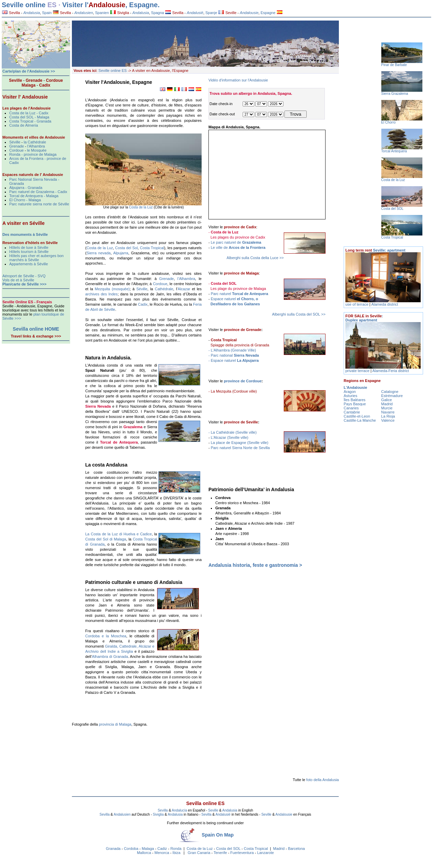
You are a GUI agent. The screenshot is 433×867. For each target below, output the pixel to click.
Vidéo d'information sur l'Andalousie (238, 80)
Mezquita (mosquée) (112, 289)
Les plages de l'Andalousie (26, 108)
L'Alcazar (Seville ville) (230, 437)
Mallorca (144, 853)
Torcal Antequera (394, 151)
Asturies (350, 396)
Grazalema (132, 427)
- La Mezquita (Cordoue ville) (232, 391)
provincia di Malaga (115, 724)
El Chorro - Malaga (25, 200)
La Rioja (388, 416)
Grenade (166, 279)
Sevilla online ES (205, 803)
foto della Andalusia (322, 780)
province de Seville (241, 422)
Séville (141, 289)
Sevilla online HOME (36, 329)
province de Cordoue (243, 381)
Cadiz (162, 848)
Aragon (350, 392)
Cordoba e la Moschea (105, 636)
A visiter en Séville (23, 223)
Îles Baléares (355, 400)
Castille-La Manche (360, 420)
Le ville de (238, 247)
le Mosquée (37, 150)
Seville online (24, 5)
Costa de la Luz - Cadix (28, 113)
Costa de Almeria (23, 125)
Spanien (102, 13)
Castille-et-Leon (357, 416)
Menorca (161, 853)
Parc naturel (239, 294)
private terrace (357, 371)
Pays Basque (355, 404)
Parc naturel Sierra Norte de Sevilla (240, 448)
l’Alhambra (186, 279)
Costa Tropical (152, 248)
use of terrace (357, 304)
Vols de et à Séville (18, 280)
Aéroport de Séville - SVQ (24, 276)
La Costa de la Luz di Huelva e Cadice (118, 534)
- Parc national (233, 355)
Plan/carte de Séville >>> (24, 284)
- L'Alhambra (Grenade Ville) (232, 350)
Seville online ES (113, 70)
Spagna (157, 13)
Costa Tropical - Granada (30, 121)
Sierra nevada (99, 253)
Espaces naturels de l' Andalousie (32, 175)
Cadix (143, 304)
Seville (227, 13)
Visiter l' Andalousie (25, 97)
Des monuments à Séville (25, 234)
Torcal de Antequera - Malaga (34, 196)
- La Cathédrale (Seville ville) (232, 432)
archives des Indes (101, 294)
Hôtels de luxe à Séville (28, 247)
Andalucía (179, 810)
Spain (47, 13)
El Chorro (388, 122)
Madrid (279, 848)
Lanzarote (265, 853)
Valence (388, 420)
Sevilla (11, 13)
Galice (386, 400)
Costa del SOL (228, 848)
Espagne (267, 13)
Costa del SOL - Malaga (29, 117)
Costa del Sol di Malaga (105, 539)
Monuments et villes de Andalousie (33, 137)
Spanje (211, 13)
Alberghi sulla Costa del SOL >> (299, 314)
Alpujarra (120, 253)
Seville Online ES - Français (27, 302)
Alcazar (184, 289)
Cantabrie (352, 412)
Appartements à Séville (28, 264)
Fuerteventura (242, 853)
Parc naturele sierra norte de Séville (39, 204)
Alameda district (384, 304)
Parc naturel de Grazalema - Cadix (38, 192)
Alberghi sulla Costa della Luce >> (255, 258)
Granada (113, 848)
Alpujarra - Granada (25, 188)
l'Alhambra (36, 146)
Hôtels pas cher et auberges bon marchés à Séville (36, 258)
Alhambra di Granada (110, 656)
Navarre (388, 412)
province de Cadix (240, 227)
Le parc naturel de (236, 242)
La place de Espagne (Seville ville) (239, 443)
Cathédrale (164, 289)
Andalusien (122, 814)
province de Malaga (241, 273)
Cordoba (131, 848)
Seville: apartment (375, 250)
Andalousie (106, 5)
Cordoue (160, 284)
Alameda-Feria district (390, 371)
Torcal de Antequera (119, 442)
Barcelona (296, 848)
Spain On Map (217, 835)
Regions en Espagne (362, 381)
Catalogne (389, 392)
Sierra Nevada (98, 406)
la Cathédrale (35, 142)
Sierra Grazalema (394, 93)
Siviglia (119, 13)
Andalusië (222, 814)
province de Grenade (242, 330)
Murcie (387, 408)
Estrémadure (392, 396)
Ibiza (176, 853)
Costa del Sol (126, 248)
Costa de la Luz (141, 207)
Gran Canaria (199, 853)
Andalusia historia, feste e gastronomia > (255, 565)
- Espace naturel (233, 360)
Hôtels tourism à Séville (29, 252)
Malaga (148, 848)
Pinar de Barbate (394, 65)
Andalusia (229, 810)
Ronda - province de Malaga (32, 154)
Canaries (351, 408)
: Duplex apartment (364, 318)
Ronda (175, 848)
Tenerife (220, 853)
